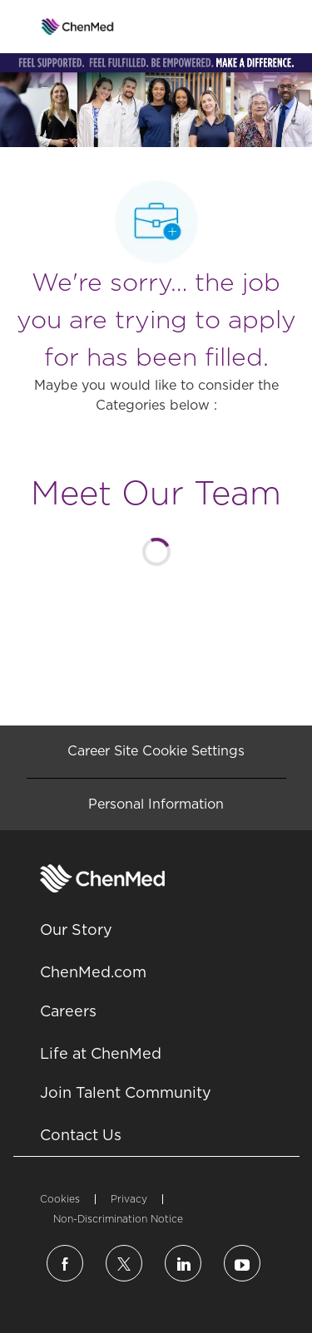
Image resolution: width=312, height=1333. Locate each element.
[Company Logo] (77, 25)
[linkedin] (183, 1263)
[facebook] (65, 1263)
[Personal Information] (156, 804)
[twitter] (124, 1263)
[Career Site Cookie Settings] (156, 751)
